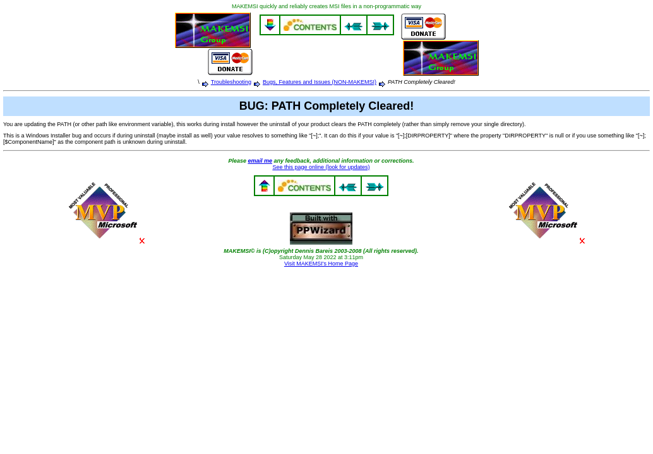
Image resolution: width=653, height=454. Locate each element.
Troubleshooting (231, 82)
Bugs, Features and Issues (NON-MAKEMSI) (319, 82)
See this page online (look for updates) (320, 167)
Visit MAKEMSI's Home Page (321, 263)
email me (260, 161)
